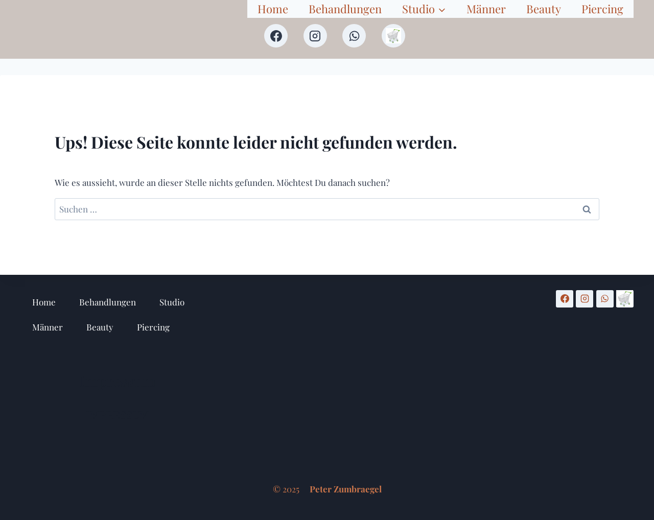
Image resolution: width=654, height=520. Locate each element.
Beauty (543, 8)
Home (273, 8)
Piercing (602, 8)
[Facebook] (276, 36)
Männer (486, 8)
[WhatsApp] (354, 36)
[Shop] (393, 36)
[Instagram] (315, 36)
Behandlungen (345, 8)
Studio (171, 302)
